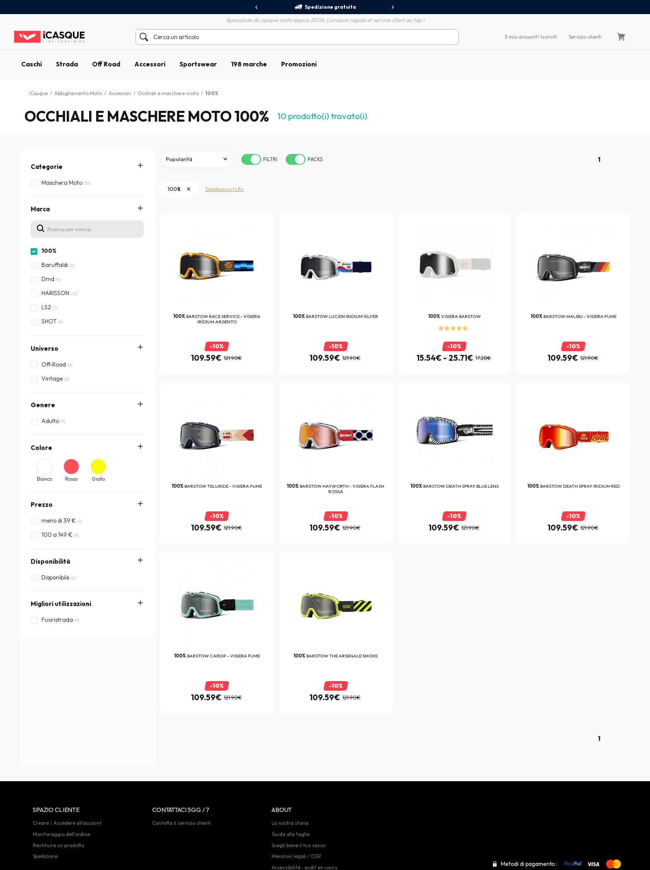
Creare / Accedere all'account (67, 823)
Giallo (98, 479)
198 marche (249, 64)
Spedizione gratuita (325, 7)
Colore (41, 448)
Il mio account (521, 37)
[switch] (251, 159)
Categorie (47, 167)
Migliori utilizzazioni (61, 604)
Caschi (31, 64)
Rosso (71, 479)
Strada (67, 64)
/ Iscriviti (547, 37)
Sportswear (198, 64)
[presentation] (257, 7)
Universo (44, 348)
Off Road (106, 64)
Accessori (149, 64)
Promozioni (299, 64)
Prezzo (42, 504)
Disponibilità (50, 561)
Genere (43, 405)
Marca (40, 209)
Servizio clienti (585, 37)
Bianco (44, 479)
